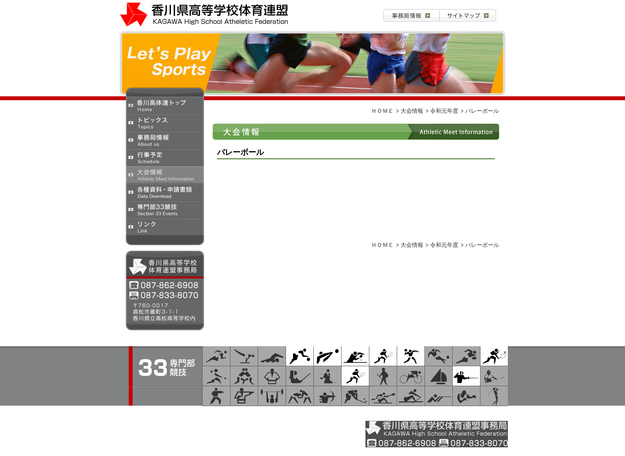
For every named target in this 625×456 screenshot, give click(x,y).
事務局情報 (411, 15)
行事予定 (165, 157)
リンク (165, 226)
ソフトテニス (383, 356)
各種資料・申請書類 (165, 191)
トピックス (165, 122)
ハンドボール (410, 356)
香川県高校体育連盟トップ (165, 105)
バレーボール (327, 356)
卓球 (355, 356)
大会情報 (165, 174)
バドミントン (494, 356)
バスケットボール (299, 356)
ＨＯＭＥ (382, 111)
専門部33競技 (165, 209)
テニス (355, 376)
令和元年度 (444, 111)
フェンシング (466, 376)
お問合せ (468, 15)
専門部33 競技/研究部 (423, 411)
